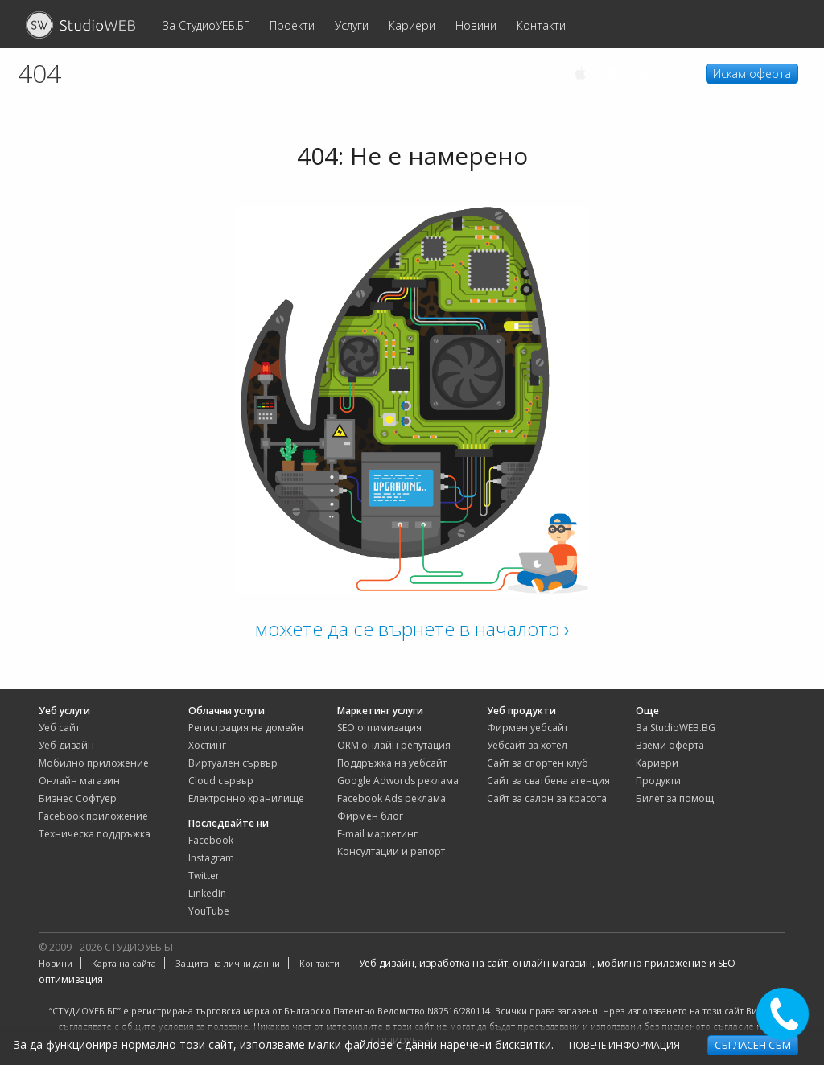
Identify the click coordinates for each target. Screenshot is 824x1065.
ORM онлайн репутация (394, 745)
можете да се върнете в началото (412, 628)
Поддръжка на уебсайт (392, 763)
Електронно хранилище (246, 798)
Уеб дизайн (66, 745)
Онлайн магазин (79, 780)
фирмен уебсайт (527, 727)
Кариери (412, 25)
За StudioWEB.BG (675, 727)
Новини (475, 25)
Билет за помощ (675, 798)
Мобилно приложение (94, 763)
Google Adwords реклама (398, 780)
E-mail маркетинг (377, 834)
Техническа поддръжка (94, 834)
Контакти (541, 25)
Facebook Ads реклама (391, 798)
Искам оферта (752, 73)
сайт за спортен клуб (537, 763)
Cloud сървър (220, 780)
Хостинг (207, 745)
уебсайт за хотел (527, 745)
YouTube (208, 911)
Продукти (658, 780)
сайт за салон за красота (547, 798)
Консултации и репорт (391, 851)
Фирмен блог (370, 816)
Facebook (210, 840)
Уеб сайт (59, 727)
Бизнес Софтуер (78, 798)
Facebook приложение (93, 816)
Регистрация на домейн (245, 727)
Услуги (352, 25)
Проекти (292, 25)
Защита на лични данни (227, 963)
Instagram (211, 858)
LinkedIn (207, 893)
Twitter (204, 875)
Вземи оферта (670, 745)
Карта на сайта (124, 963)
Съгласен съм (753, 1045)
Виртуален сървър (233, 763)
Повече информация (624, 1045)
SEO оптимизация (379, 727)
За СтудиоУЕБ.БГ (206, 25)
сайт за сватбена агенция (548, 780)
